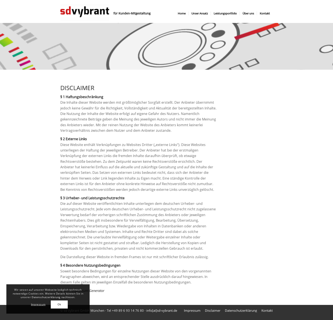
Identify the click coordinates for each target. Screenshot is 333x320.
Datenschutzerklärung (46, 297)
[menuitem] (181, 13)
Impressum (38, 304)
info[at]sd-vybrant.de (161, 310)
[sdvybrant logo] (84, 13)
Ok (59, 304)
